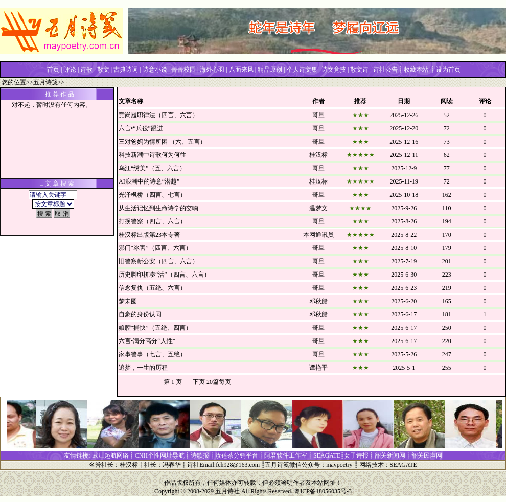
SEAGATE (403, 464)
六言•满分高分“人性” (147, 341)
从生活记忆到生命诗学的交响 (158, 208)
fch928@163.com (238, 464)
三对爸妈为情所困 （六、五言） (162, 141)
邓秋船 (318, 301)
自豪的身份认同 (140, 314)
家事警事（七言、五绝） (152, 354)
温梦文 (318, 208)
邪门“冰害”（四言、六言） (155, 248)
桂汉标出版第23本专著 (149, 234)
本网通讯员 (318, 234)
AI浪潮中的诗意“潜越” (149, 181)
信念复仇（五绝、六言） (152, 287)
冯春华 (172, 464)
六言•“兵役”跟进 (141, 128)
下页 (199, 381)
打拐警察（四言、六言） (152, 221)
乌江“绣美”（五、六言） (152, 168)
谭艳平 (318, 367)
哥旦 (318, 115)
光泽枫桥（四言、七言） (152, 194)
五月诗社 (227, 491)
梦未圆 (128, 301)
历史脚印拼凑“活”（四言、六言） (164, 274)
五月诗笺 (45, 82)
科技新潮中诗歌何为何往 (152, 154)
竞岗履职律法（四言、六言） (158, 115)
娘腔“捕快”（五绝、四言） (155, 327)
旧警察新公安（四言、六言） (158, 261)
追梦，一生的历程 (143, 367)
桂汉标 (318, 154)
